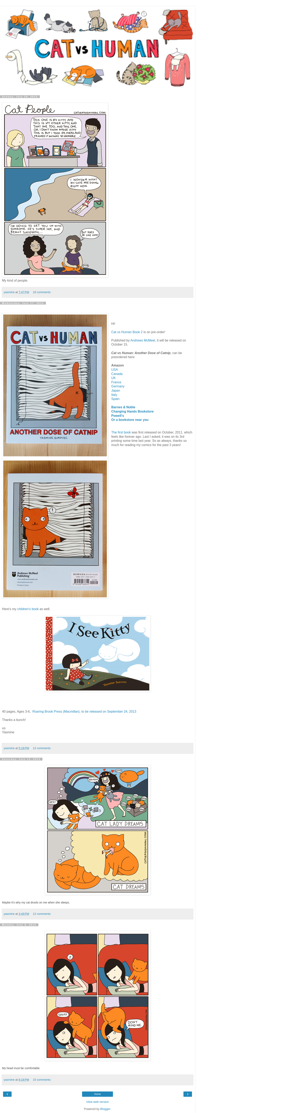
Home (97, 1094)
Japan (115, 390)
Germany (118, 386)
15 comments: (42, 1079)
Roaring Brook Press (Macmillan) (56, 711)
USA (114, 369)
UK (113, 378)
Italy (114, 395)
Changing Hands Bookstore (132, 411)
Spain (115, 399)
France (116, 382)
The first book (121, 432)
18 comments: (42, 292)
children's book (28, 609)
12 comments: (42, 748)
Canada (117, 374)
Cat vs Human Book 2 (127, 332)
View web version (97, 1101)
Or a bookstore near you (130, 419)
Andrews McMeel (142, 340)
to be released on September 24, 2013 (108, 711)
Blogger (105, 1109)
